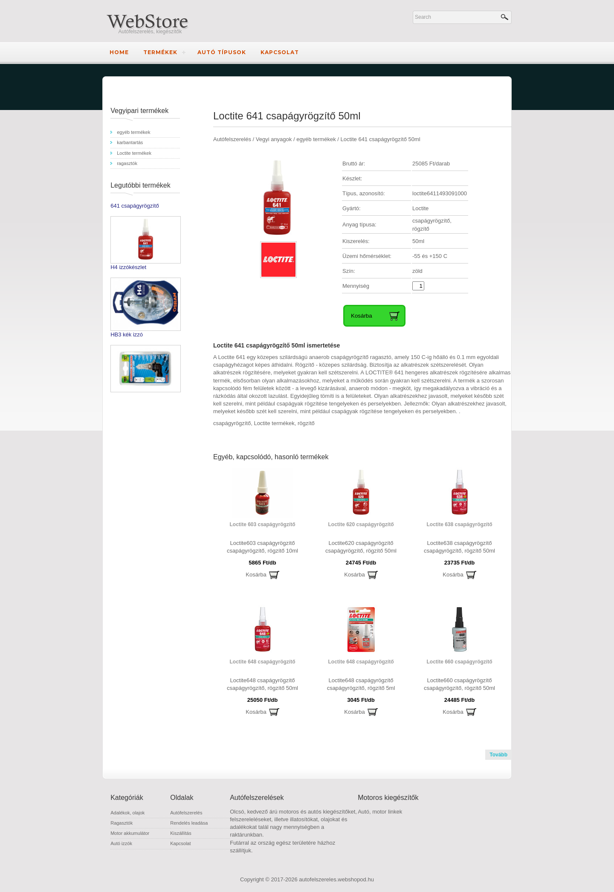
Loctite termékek (274, 423)
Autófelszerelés (186, 812)
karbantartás (130, 142)
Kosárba (256, 574)
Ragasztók (121, 822)
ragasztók (127, 163)
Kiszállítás (180, 833)
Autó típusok (221, 52)
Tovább (498, 755)
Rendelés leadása (189, 822)
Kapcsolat (280, 52)
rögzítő (306, 423)
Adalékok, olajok (127, 812)
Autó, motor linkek (380, 811)
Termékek (160, 52)
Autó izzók (121, 843)
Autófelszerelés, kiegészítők (150, 32)
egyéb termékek (133, 132)
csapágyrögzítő (232, 423)
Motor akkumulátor (129, 833)
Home (119, 52)
